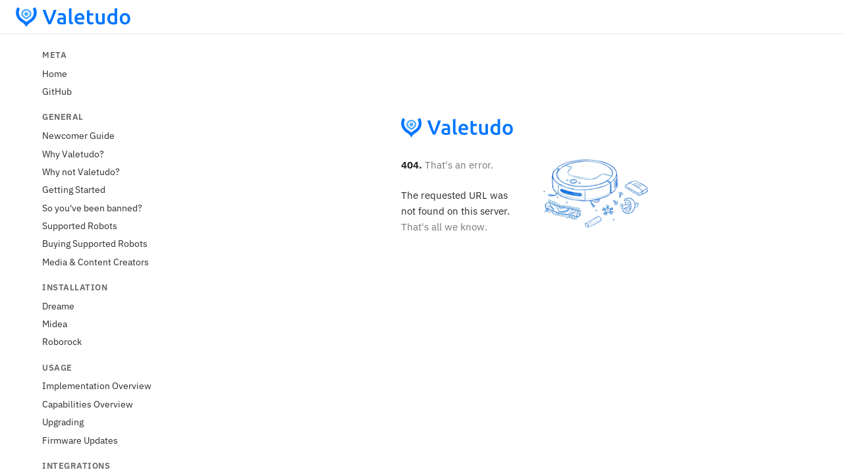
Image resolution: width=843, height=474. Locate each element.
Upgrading (63, 421)
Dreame (58, 306)
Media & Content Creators (95, 261)
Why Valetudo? (73, 153)
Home (54, 73)
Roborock (62, 341)
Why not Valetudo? (81, 171)
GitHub (57, 91)
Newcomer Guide (78, 135)
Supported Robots (79, 225)
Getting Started (73, 189)
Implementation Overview (96, 385)
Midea (54, 323)
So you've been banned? (92, 207)
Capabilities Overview (87, 404)
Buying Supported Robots (95, 243)
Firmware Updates (80, 440)
